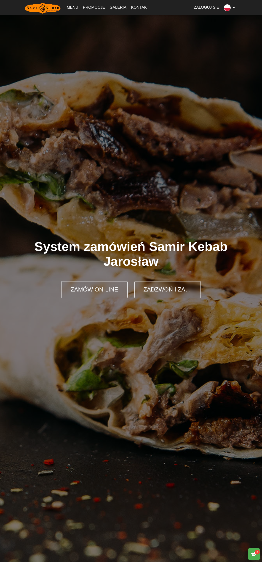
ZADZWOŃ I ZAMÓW (171, 289)
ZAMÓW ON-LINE (94, 289)
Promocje (94, 7)
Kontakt (140, 7)
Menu (72, 7)
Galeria (118, 7)
